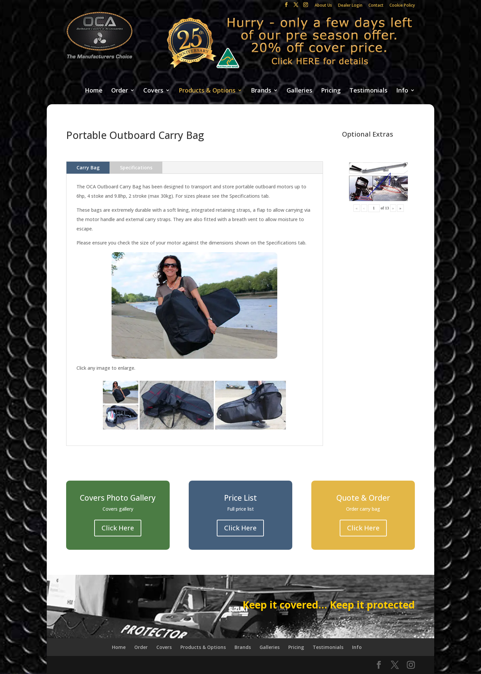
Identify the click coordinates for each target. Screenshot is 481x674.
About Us (323, 5)
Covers (153, 90)
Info (402, 90)
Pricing (331, 90)
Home (94, 90)
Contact (375, 5)
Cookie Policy (402, 5)
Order (119, 90)
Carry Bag (88, 167)
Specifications (136, 167)
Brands (261, 90)
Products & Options (207, 90)
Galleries (299, 90)
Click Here (118, 527)
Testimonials (368, 90)
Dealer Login (350, 5)
